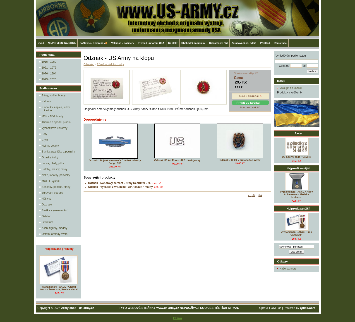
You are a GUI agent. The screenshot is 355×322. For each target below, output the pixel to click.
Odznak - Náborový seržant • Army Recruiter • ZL (119, 183)
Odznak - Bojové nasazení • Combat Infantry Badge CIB (115, 162)
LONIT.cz (275, 308)
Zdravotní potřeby (52, 192)
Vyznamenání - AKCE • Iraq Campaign (296, 233)
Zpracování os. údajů (243, 43)
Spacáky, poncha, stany (56, 186)
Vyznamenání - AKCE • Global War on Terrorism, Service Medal (59, 288)
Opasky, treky (50, 157)
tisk (260, 195)
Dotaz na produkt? (250, 107)
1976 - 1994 (49, 73)
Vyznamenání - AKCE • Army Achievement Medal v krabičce (296, 194)
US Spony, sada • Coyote (296, 156)
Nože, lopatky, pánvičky (56, 175)
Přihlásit (265, 43)
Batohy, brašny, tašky (54, 169)
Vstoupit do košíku (290, 88)
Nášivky (46, 198)
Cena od (284, 65)
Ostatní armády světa (54, 234)
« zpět (251, 195)
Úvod (41, 43)
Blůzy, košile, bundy (53, 95)
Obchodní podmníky (193, 43)
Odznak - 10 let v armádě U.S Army (239, 160)
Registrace (280, 43)
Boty (44, 134)
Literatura (47, 222)
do (304, 65)
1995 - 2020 (49, 79)
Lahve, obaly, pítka (53, 163)
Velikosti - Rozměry (122, 43)
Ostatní (46, 216)
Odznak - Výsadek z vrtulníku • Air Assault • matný (120, 186)
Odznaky (47, 204)
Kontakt (173, 43)
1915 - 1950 (49, 61)
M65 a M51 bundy (52, 116)
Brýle (45, 139)
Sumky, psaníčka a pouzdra (58, 151)
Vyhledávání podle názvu (291, 55)
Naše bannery (287, 268)
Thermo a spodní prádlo (56, 122)
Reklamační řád (218, 43)
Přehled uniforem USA (151, 43)
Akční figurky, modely (54, 228)
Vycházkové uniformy (54, 128)
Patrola (177, 318)
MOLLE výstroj (51, 181)
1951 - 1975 (49, 67)
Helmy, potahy (50, 145)
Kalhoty (46, 101)
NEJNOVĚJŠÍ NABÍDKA (62, 43)
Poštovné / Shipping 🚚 (93, 43)
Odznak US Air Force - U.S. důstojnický (177, 160)
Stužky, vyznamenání (54, 210)
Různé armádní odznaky (110, 64)
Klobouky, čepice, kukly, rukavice (56, 109)
